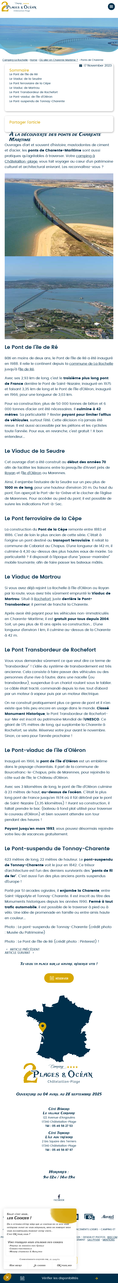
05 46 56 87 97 (62, 1150)
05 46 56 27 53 (62, 1126)
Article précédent (25, 949)
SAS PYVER (93, 1240)
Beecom (112, 1237)
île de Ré (26, 369)
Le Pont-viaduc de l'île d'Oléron (30, 96)
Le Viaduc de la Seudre (25, 78)
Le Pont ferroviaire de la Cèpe (30, 83)
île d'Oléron (31, 473)
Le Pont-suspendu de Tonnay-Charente (37, 101)
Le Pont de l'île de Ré (23, 74)
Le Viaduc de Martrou (24, 88)
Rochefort (42, 599)
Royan (10, 473)
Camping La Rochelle (15, 60)
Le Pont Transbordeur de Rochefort (33, 92)
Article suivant (17, 952)
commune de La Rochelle (91, 364)
